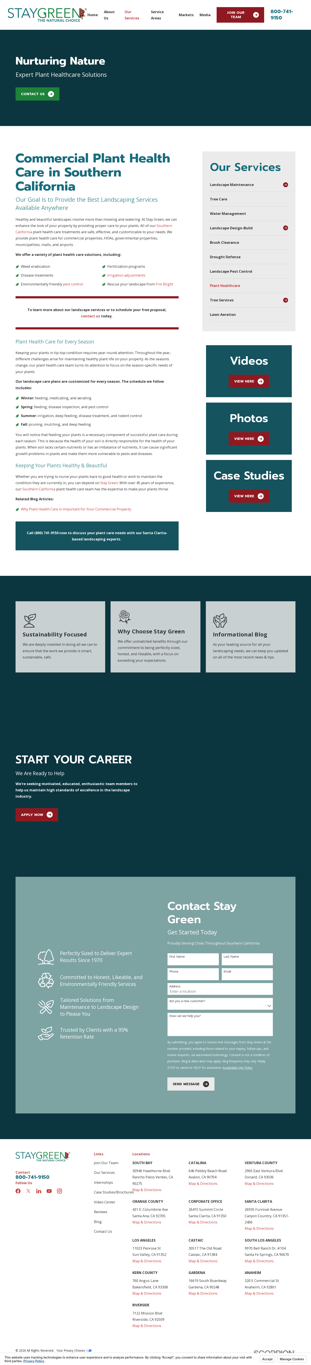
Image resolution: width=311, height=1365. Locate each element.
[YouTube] (49, 1131)
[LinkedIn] (38, 1131)
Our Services (104, 1112)
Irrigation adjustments (126, 275)
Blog (98, 1161)
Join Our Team (243, 15)
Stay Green (109, 482)
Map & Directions (146, 1129)
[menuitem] (245, 185)
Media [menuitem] (205, 14)
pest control (73, 284)
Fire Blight (165, 284)
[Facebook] (18, 1131)
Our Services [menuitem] (132, 14)
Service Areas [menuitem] (157, 14)
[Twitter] (28, 1131)
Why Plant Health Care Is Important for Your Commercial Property (76, 509)
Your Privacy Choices (74, 1291)
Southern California (38, 488)
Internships (103, 1122)
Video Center (104, 1142)
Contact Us (37, 94)
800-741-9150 (282, 14)
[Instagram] (59, 1131)
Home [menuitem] (92, 14)
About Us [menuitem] (109, 14)
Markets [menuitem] (186, 14)
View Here (249, 381)
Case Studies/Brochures (114, 1132)
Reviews (100, 1151)
